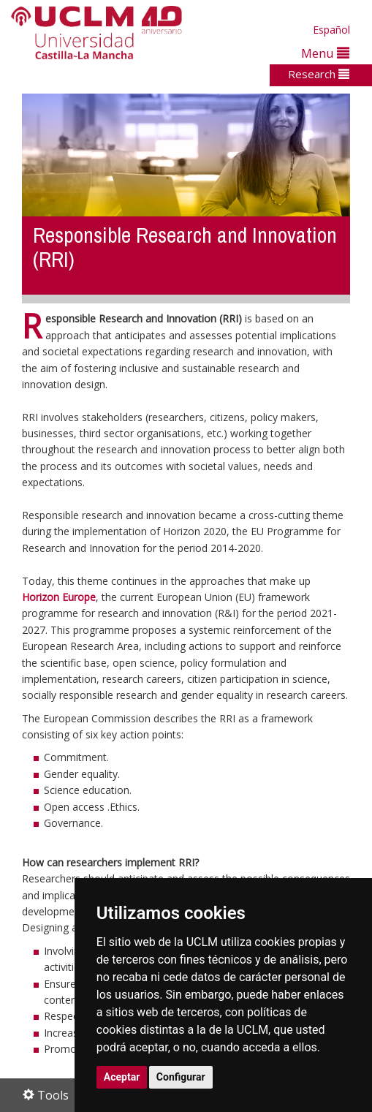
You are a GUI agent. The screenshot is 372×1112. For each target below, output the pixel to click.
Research (318, 74)
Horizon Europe (59, 597)
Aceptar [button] (122, 1077)
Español (331, 30)
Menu (325, 53)
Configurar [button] (180, 1077)
